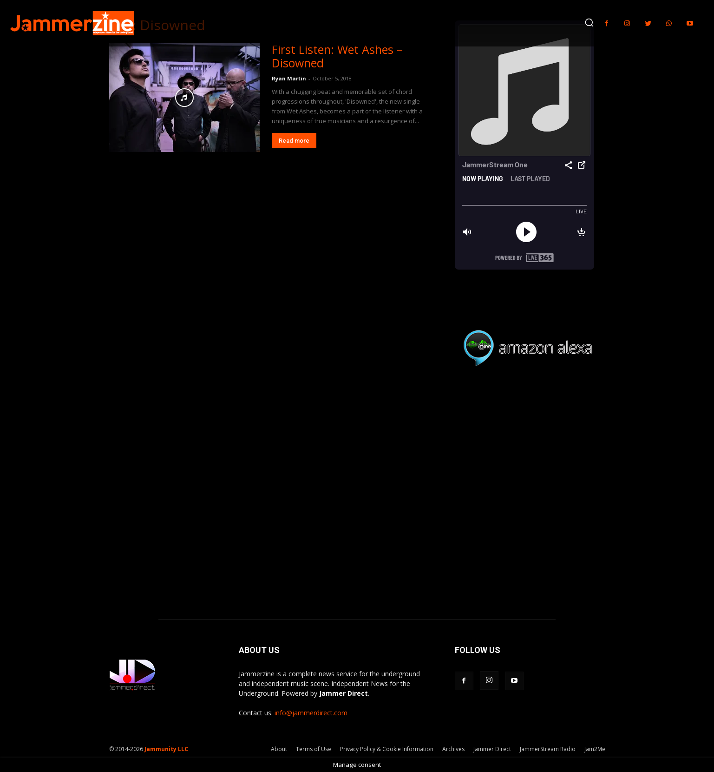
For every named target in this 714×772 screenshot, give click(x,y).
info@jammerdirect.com (311, 712)
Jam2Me (594, 749)
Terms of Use (313, 749)
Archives (453, 749)
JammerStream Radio (548, 749)
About (279, 749)
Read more (294, 140)
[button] (589, 22)
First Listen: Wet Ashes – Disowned (337, 56)
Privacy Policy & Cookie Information (386, 749)
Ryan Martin (289, 78)
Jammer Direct (492, 749)
